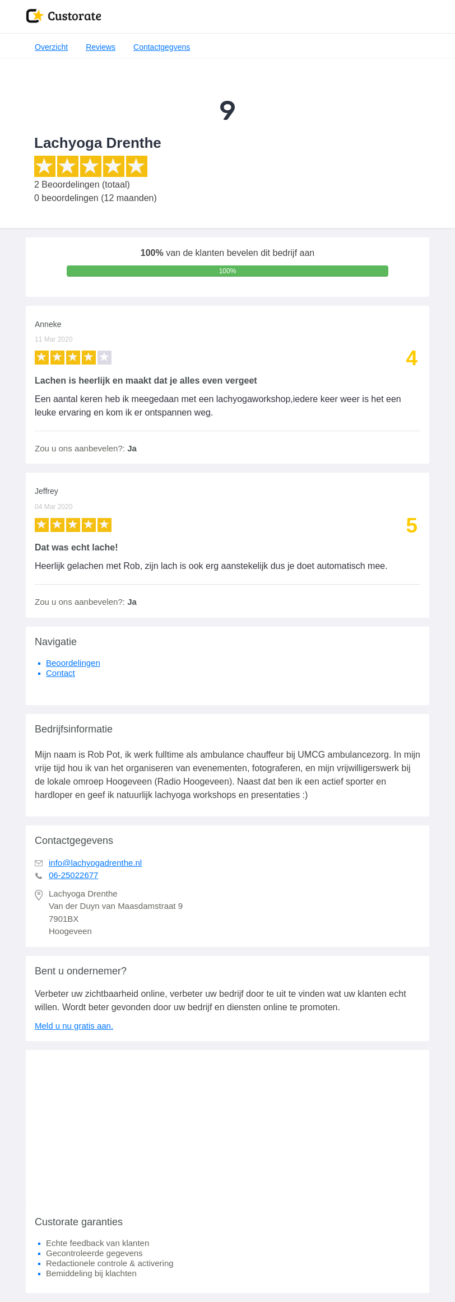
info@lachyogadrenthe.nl (95, 862)
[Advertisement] (227, 1128)
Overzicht (51, 47)
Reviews (100, 47)
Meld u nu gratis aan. (74, 1025)
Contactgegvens (161, 47)
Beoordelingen (73, 663)
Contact (60, 673)
